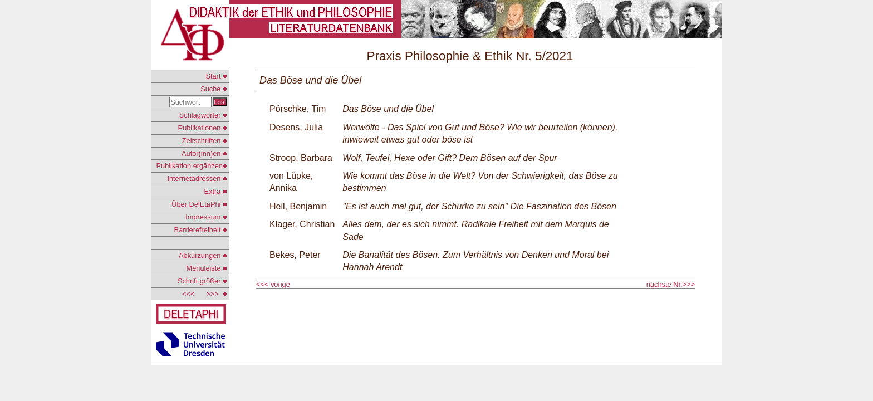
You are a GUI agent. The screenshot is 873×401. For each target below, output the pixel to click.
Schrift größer (202, 281)
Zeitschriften (204, 140)
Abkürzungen (203, 255)
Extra (215, 191)
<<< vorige (274, 284)
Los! (220, 102)
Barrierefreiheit (200, 230)
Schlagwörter (203, 115)
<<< (188, 294)
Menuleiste (207, 268)
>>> (214, 294)
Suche (213, 89)
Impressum (206, 217)
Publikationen (202, 128)
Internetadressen (197, 178)
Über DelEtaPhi (199, 204)
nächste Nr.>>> (670, 284)
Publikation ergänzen (191, 166)
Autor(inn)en (204, 153)
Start (216, 76)
